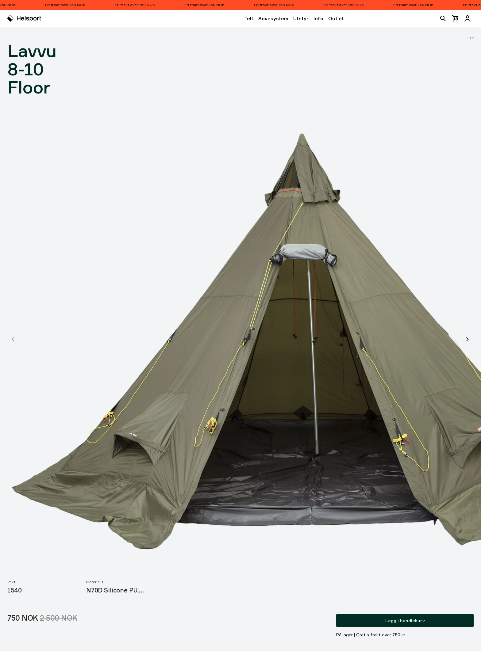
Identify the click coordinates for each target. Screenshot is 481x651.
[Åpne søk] (443, 18)
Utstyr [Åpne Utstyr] (301, 18)
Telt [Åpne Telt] (248, 18)
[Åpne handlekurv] (455, 18)
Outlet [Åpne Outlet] (336, 18)
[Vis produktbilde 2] (467, 339)
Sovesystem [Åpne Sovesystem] (273, 18)
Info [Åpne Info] (318, 18)
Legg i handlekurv (405, 620)
